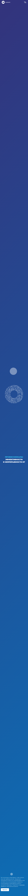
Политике (22, 885)
